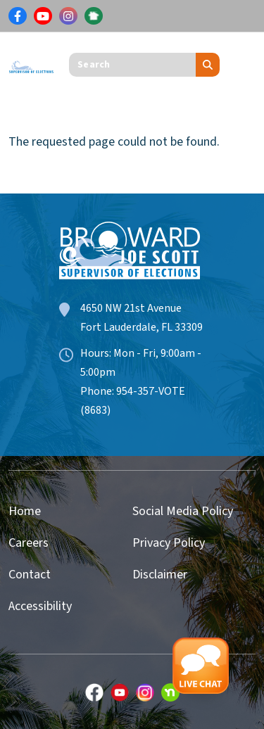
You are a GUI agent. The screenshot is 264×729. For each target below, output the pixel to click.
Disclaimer (159, 574)
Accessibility (40, 606)
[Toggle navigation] (245, 64)
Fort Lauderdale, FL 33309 (141, 327)
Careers (28, 543)
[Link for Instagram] (68, 16)
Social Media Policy (182, 511)
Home (24, 511)
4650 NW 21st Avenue (131, 308)
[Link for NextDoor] (93, 16)
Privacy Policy (168, 543)
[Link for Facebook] (17, 16)
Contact (29, 574)
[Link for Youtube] (43, 16)
